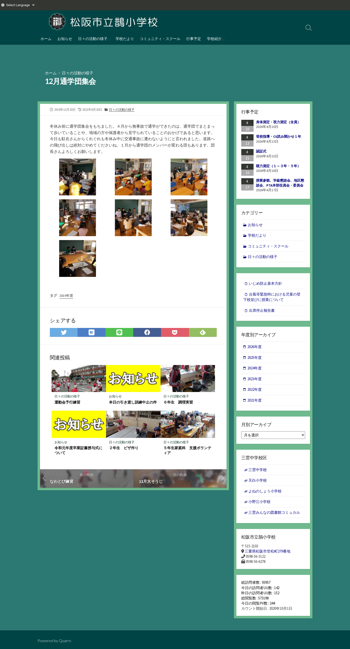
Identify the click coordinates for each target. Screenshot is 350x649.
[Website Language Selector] (20, 5)
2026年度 (254, 346)
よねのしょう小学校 (265, 491)
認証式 (261, 151)
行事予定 (193, 38)
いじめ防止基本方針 (265, 283)
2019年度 (66, 295)
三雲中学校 (257, 469)
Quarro (65, 640)
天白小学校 (257, 480)
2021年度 (254, 400)
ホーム (46, 38)
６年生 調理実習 (178, 402)
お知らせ (64, 38)
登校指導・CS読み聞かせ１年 (278, 136)
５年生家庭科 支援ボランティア (187, 450)
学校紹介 (213, 38)
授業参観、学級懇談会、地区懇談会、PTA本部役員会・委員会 (280, 183)
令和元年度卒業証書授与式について (78, 450)
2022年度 (254, 389)
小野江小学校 (259, 501)
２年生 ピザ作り (123, 448)
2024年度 (254, 368)
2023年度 (254, 379)
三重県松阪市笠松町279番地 (267, 551)
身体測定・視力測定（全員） (278, 122)
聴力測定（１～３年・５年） (278, 166)
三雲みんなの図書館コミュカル (274, 512)
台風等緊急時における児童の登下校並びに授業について (271, 297)
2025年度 (254, 357)
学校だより (124, 38)
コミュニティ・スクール (159, 38)
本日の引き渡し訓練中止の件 (133, 402)
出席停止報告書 (262, 310)
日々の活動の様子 (93, 38)
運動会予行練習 (67, 402)
